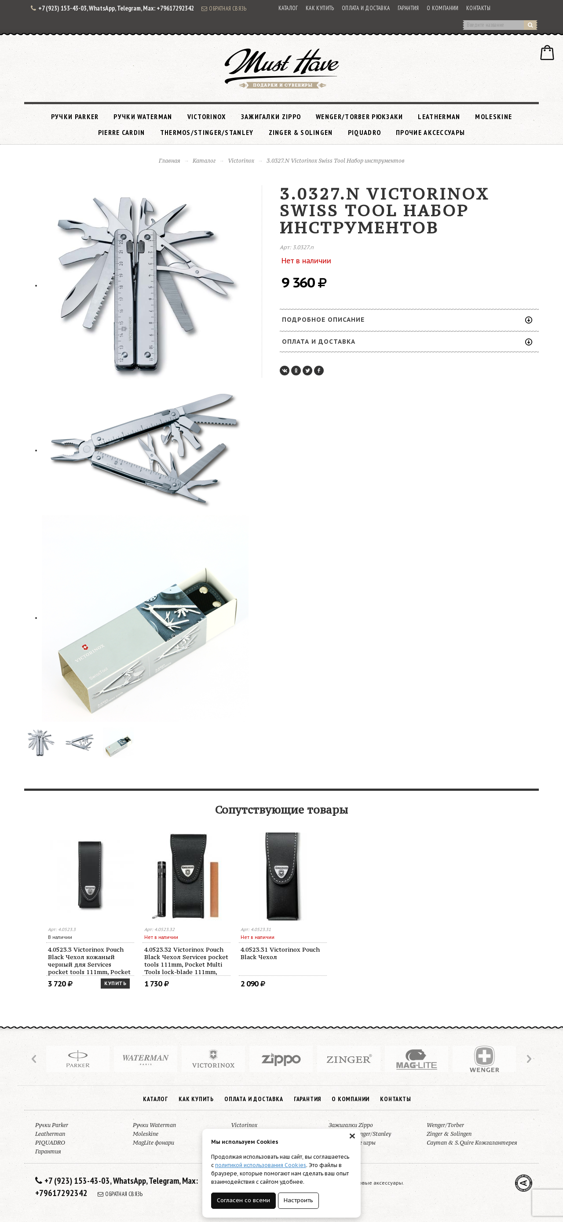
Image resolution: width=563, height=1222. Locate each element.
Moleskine (493, 116)
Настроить (298, 1200)
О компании (443, 8)
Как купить (320, 8)
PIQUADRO (364, 132)
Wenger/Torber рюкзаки (359, 116)
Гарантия (408, 8)
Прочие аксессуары (430, 132)
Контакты (478, 8)
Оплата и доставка (366, 8)
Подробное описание (407, 320)
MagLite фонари (153, 1142)
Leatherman (439, 116)
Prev (35, 1059)
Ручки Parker (75, 116)
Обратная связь (223, 8)
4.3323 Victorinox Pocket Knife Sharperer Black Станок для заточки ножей (186, 957)
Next (528, 1059)
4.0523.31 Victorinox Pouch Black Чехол (472, 953)
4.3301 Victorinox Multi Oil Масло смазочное (87, 953)
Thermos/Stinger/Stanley (207, 132)
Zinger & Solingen (301, 132)
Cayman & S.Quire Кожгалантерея (472, 1142)
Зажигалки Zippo (271, 116)
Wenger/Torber (445, 1125)
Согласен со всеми (243, 1200)
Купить (212, 983)
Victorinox (206, 116)
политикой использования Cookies (260, 1165)
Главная (169, 160)
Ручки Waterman (142, 116)
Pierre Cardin (121, 132)
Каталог (288, 8)
